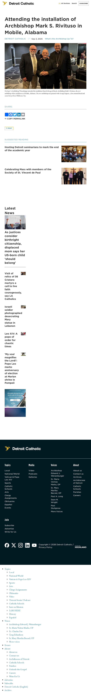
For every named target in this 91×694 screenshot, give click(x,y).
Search (74, 3)
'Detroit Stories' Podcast (20, 601)
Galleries (33, 477)
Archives (78, 477)
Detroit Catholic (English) (16, 686)
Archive (8, 689)
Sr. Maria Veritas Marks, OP (57, 482)
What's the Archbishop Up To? (60, 39)
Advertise (9, 530)
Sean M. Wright (54, 501)
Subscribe (83, 3)
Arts (7, 493)
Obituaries (10, 502)
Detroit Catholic (15, 39)
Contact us (79, 474)
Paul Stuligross (56, 507)
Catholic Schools (9, 488)
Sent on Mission (16, 607)
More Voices (57, 513)
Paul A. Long (57, 497)
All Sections (64, 3)
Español (8, 505)
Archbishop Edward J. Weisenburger (57, 474)
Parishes (78, 493)
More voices (14, 642)
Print (9, 128)
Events (8, 509)
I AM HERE (15, 611)
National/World (12, 474)
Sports (8, 483)
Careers (77, 496)
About (8, 648)
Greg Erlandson (16, 635)
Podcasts (33, 474)
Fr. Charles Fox (16, 631)
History (12, 614)
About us (78, 471)
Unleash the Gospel (18, 669)
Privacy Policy (46, 548)
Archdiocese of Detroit (80, 482)
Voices (7, 621)
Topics (8, 570)
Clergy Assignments (11, 497)
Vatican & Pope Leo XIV (12, 478)
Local (7, 471)
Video (32, 471)
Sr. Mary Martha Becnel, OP (56, 491)
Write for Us (10, 533)
